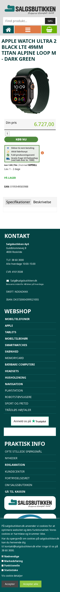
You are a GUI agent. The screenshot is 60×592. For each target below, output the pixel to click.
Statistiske (11, 570)
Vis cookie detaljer (12, 575)
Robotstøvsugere (18, 397)
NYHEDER (11, 458)
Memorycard (14, 358)
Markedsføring (13, 561)
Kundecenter (15, 471)
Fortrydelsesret (17, 478)
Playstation (14, 390)
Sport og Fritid (16, 403)
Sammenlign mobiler (30, 432)
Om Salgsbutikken (18, 485)
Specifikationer (18, 202)
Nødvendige (11, 556)
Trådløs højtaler (18, 410)
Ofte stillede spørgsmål (23, 451)
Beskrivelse (42, 202)
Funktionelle (12, 565)
